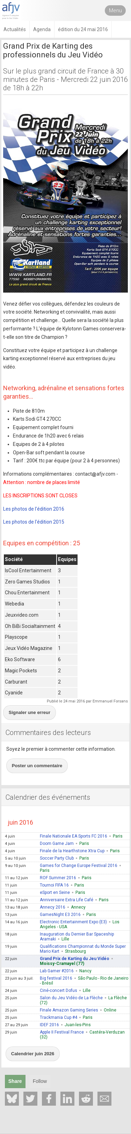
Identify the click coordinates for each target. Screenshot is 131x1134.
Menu (115, 10)
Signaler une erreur (29, 712)
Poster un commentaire (37, 765)
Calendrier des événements (48, 797)
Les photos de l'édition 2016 (33, 509)
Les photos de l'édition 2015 (33, 522)
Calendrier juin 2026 (32, 1053)
